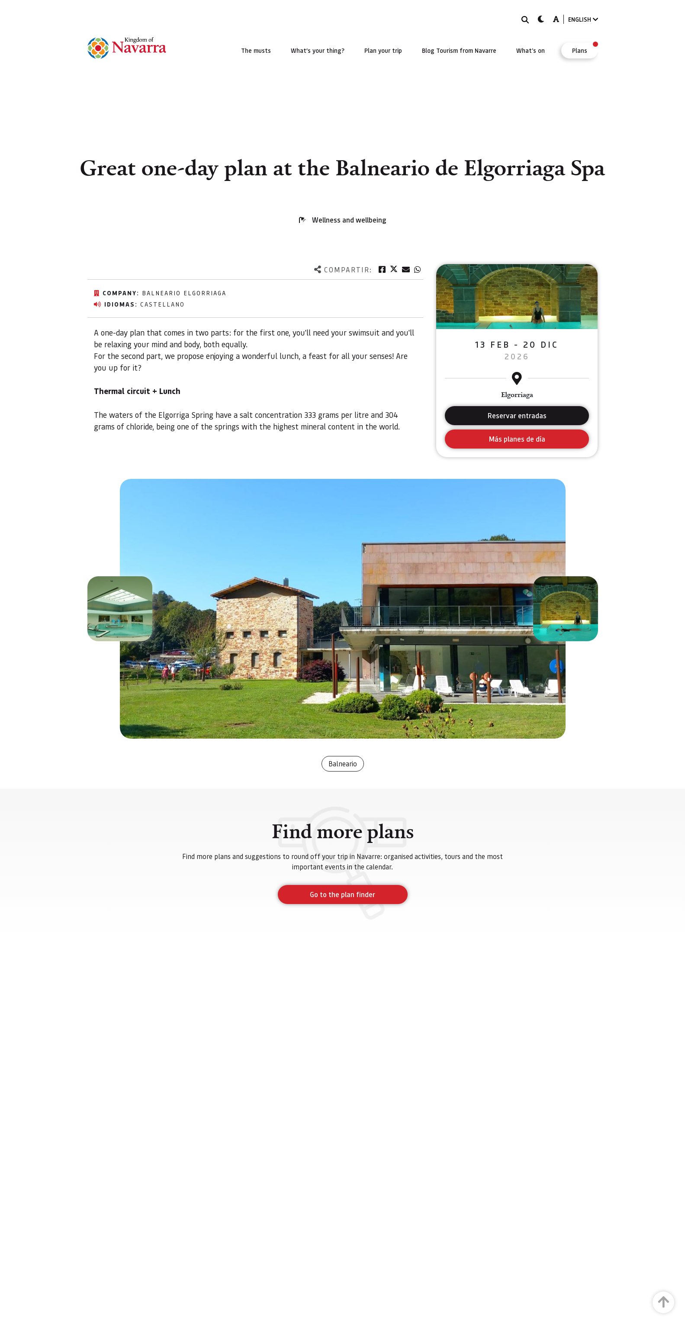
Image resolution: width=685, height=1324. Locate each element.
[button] (119, 608)
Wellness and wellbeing (349, 219)
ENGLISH (583, 19)
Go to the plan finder (342, 894)
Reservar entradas (517, 415)
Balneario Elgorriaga (184, 293)
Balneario (342, 763)
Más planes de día (517, 438)
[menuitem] (256, 50)
